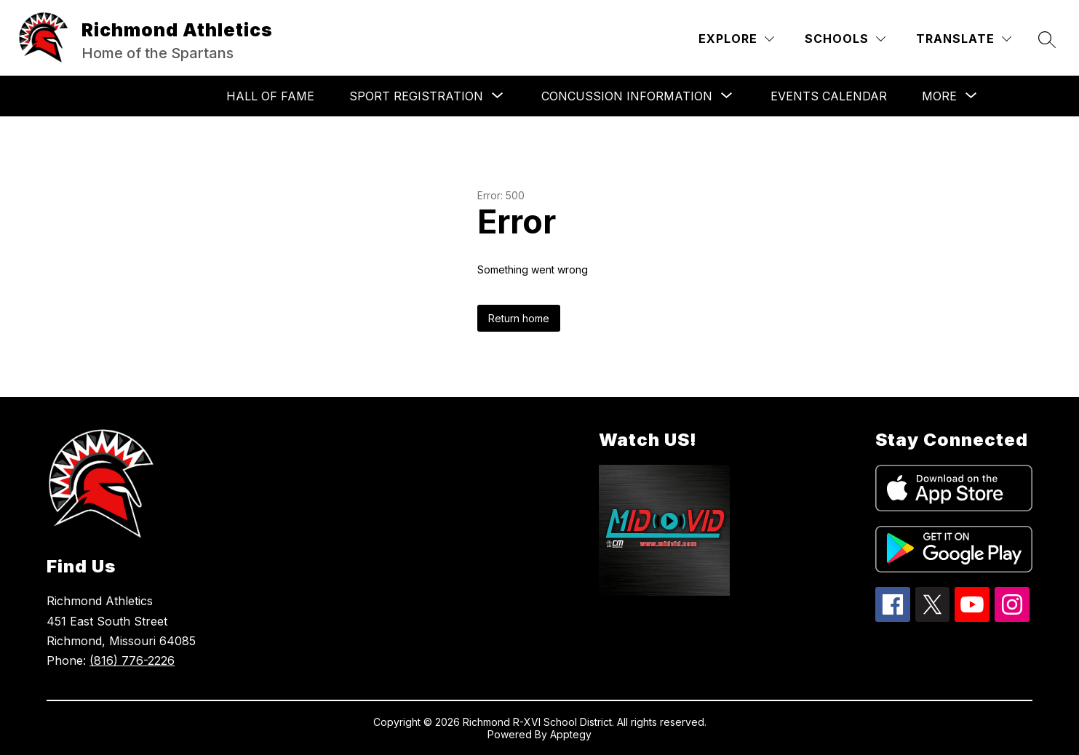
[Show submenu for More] (939, 96)
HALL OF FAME (270, 96)
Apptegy (571, 734)
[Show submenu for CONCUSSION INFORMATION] (626, 96)
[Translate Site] (963, 39)
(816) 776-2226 (132, 660)
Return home (518, 318)
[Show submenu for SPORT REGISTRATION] (416, 96)
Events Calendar (829, 96)
